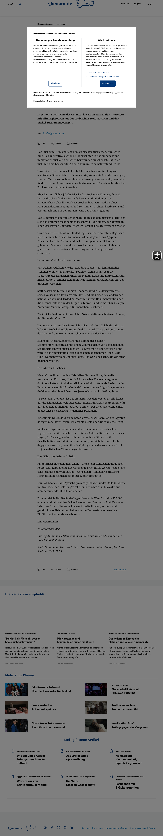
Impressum (58, 101)
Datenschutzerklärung (42, 59)
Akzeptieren (107, 83)
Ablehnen (55, 83)
